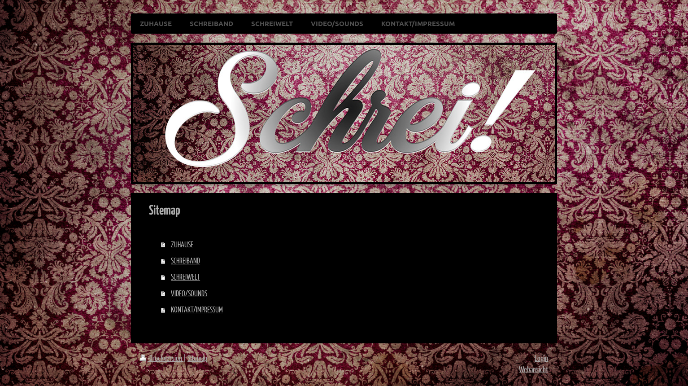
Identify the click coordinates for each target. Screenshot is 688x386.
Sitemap (197, 358)
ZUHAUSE (182, 244)
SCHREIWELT (185, 276)
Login (541, 358)
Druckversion (161, 358)
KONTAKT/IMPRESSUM (197, 309)
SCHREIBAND (185, 260)
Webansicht (533, 369)
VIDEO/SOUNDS (189, 293)
